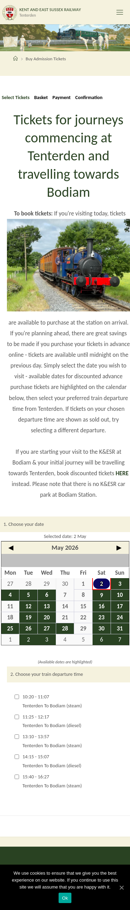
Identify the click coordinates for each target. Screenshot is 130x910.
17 (120, 606)
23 (101, 617)
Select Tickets (15, 97)
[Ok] (121, 887)
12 (28, 606)
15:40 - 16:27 (52, 781)
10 (120, 595)
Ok (65, 898)
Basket (41, 97)
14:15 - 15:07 (52, 761)
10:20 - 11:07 (52, 701)
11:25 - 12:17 (52, 721)
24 (120, 617)
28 (65, 628)
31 (120, 628)
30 (101, 628)
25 (10, 628)
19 (28, 617)
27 (47, 628)
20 (47, 617)
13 (47, 606)
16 (101, 606)
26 (28, 628)
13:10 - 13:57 (52, 741)
